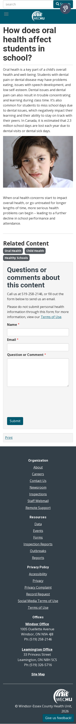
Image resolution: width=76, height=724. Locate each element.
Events (38, 530)
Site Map (38, 674)
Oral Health (13, 251)
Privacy (38, 580)
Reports (38, 558)
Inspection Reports (38, 544)
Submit (15, 421)
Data (38, 524)
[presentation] (23, 402)
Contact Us (38, 480)
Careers (38, 474)
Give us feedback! (58, 718)
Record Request (38, 594)
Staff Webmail (38, 501)
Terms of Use (51, 317)
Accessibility (38, 574)
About (38, 467)
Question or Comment (25, 354)
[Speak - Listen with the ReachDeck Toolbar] (65, 8)
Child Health (35, 251)
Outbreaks (38, 551)
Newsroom (38, 487)
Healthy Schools (16, 258)
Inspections (38, 494)
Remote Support (38, 507)
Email (11, 339)
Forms (38, 537)
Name (12, 324)
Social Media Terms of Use (38, 601)
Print (9, 437)
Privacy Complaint (38, 587)
